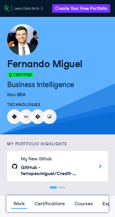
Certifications (49, 203)
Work (19, 203)
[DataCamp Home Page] (7, 8)
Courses (84, 203)
